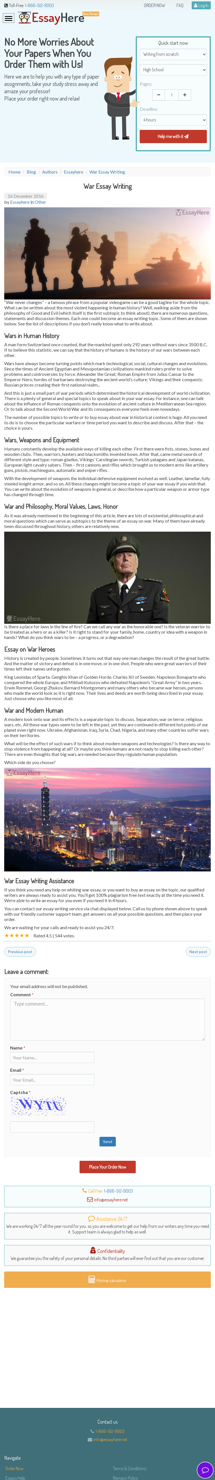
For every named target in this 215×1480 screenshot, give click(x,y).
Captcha (20, 1092)
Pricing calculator (107, 1279)
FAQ (180, 5)
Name (17, 1047)
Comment (22, 994)
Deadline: (149, 109)
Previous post (20, 951)
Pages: (146, 83)
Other (40, 202)
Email (17, 1070)
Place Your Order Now (107, 1167)
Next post (198, 951)
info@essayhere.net (110, 1439)
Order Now (154, 5)
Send (107, 1141)
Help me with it (173, 136)
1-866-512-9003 (39, 5)
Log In (201, 5)
